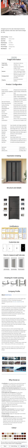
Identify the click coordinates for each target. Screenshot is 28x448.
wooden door (19, 301)
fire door (14, 301)
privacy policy (18, 443)
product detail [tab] (14, 57)
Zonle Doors (8, 295)
